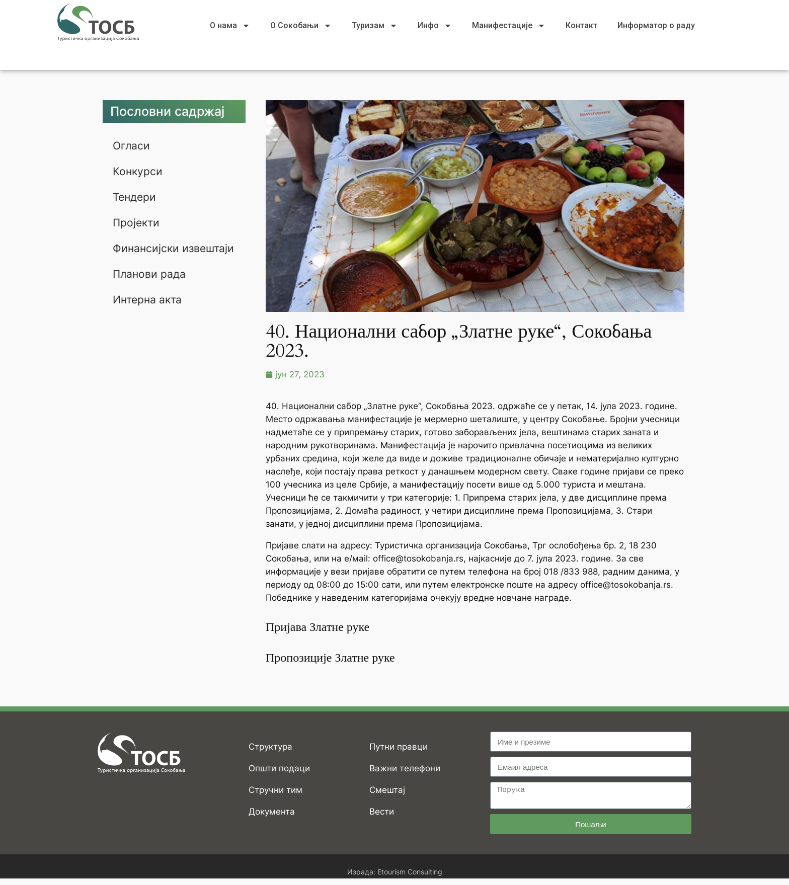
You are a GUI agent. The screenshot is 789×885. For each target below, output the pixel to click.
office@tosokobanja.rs (418, 558)
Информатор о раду (656, 25)
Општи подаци (279, 768)
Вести (381, 812)
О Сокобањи (301, 26)
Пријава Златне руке (317, 627)
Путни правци (398, 747)
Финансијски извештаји (147, 251)
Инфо (435, 26)
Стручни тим (275, 790)
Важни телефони (404, 768)
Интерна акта (149, 306)
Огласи (132, 145)
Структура (270, 747)
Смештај (387, 790)
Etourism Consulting (409, 871)
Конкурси (138, 170)
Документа (272, 812)
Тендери (136, 195)
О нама (230, 26)
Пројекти (137, 220)
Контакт (581, 25)
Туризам (375, 26)
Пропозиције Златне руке (330, 658)
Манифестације (508, 26)
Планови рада (150, 281)
